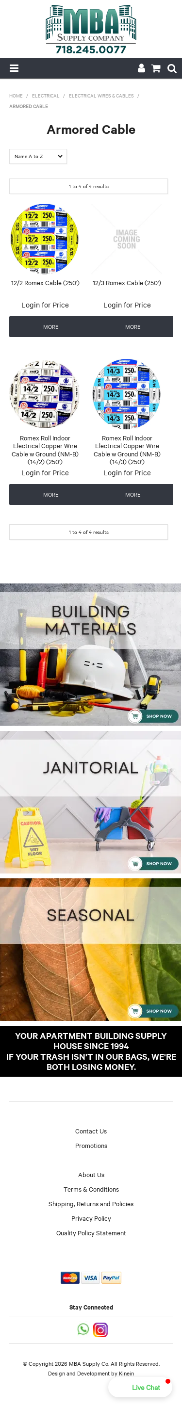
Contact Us (91, 1130)
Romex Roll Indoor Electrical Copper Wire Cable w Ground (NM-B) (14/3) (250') (127, 449)
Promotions (91, 1145)
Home (16, 95)
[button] (140, 1387)
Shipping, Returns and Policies (91, 1203)
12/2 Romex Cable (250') (45, 282)
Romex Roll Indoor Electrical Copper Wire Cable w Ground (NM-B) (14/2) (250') (45, 449)
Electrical (46, 95)
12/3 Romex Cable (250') (127, 282)
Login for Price (45, 304)
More (51, 326)
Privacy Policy (91, 1217)
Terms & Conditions (91, 1188)
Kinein (126, 1373)
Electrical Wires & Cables (101, 95)
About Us (91, 1174)
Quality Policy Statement (91, 1232)
